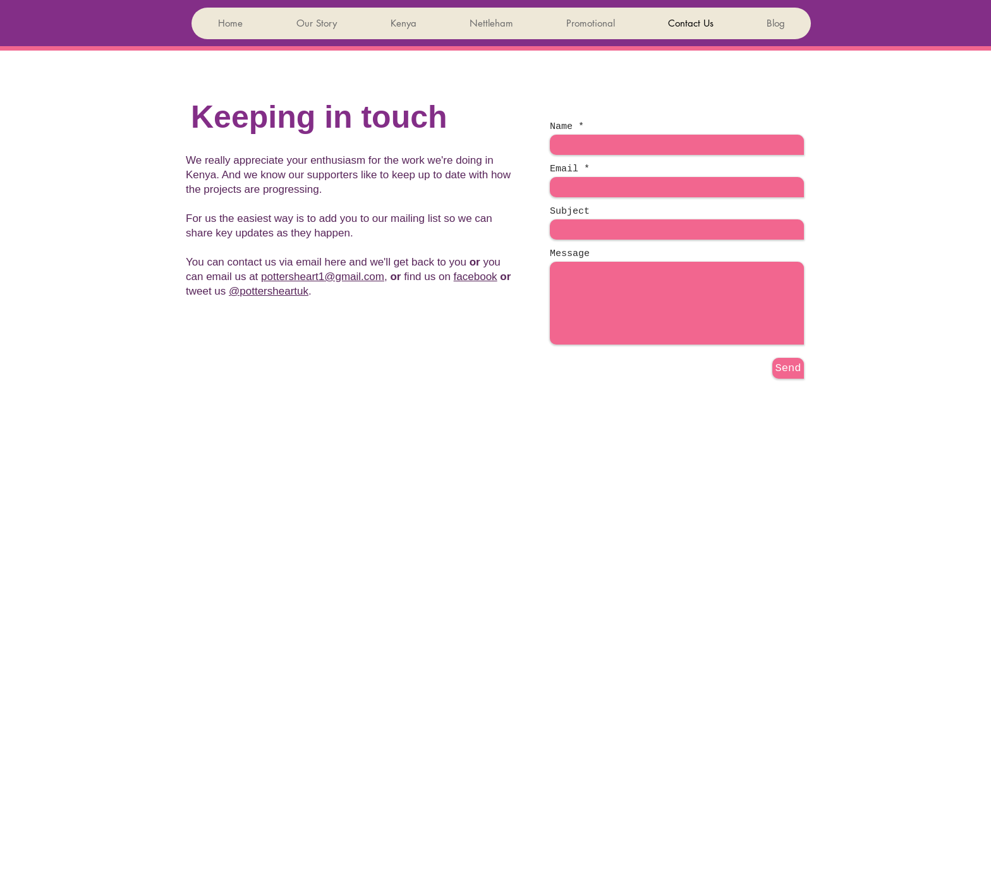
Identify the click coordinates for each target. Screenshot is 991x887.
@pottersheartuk (268, 291)
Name (561, 127)
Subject (570, 211)
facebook (475, 277)
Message (570, 254)
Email (564, 169)
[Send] (788, 368)
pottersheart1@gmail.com (322, 277)
